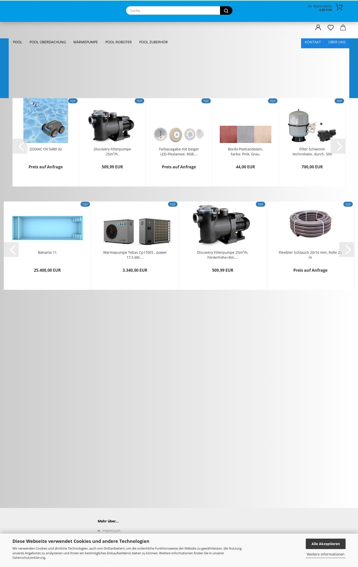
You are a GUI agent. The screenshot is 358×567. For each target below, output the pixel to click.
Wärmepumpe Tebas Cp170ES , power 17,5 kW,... (135, 218)
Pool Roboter (118, 42)
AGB (106, 518)
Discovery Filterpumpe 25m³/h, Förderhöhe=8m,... (112, 115)
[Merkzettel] (330, 27)
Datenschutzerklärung (28, 557)
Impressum (111, 494)
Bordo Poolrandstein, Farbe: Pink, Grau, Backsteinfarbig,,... (245, 115)
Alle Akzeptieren (326, 543)
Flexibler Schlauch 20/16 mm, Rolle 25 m (310, 218)
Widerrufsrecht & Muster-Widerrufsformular (137, 510)
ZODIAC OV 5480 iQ (46, 113)
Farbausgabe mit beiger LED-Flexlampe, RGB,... (179, 115)
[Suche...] (226, 10)
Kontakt (313, 42)
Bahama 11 (47, 216)
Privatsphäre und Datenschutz (126, 526)
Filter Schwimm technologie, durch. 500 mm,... (312, 115)
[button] (318, 27)
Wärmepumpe (85, 42)
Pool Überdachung (48, 42)
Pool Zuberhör (153, 42)
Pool (17, 42)
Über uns (337, 42)
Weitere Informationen (326, 554)
